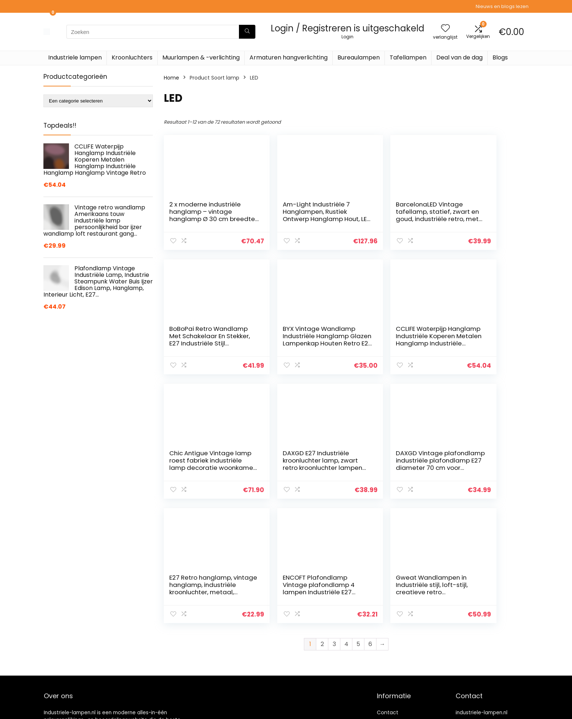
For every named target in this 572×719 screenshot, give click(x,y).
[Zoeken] (247, 32)
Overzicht (389, 650)
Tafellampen (408, 57)
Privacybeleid (393, 702)
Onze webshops (397, 661)
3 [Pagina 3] (334, 519)
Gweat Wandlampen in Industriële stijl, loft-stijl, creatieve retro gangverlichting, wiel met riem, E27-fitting (481, 468)
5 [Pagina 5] (358, 519)
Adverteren (391, 712)
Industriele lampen (75, 57)
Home (171, 77)
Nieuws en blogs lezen (502, 6)
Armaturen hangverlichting (289, 57)
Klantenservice (395, 630)
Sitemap (387, 681)
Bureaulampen (358, 57)
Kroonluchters (132, 57)
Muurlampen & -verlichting (201, 57)
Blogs (500, 57)
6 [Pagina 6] (370, 519)
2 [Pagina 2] (322, 519)
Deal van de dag (459, 57)
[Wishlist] (445, 29)
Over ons (388, 640)
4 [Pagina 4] (346, 519)
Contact (387, 620)
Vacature (389, 671)
